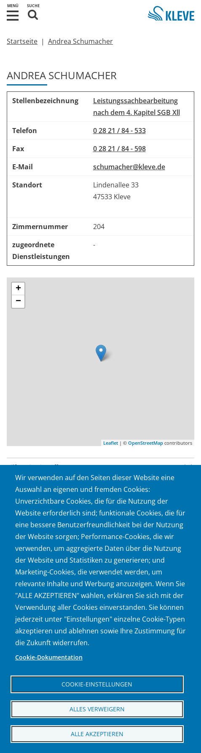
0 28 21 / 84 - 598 (119, 148)
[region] (100, 178)
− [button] (18, 301)
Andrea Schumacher (80, 41)
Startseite (22, 41)
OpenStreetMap (145, 443)
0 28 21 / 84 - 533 (119, 130)
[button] (13, 15)
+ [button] (18, 289)
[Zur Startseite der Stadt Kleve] (171, 14)
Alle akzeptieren (97, 734)
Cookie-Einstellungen (97, 684)
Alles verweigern (97, 709)
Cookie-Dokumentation (49, 657)
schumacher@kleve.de (129, 166)
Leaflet (110, 443)
